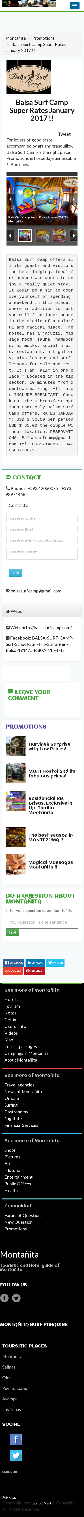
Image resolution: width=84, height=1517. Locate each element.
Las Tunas (11, 1409)
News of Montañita (23, 1091)
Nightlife (13, 1118)
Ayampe (10, 1398)
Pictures (12, 1156)
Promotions (26, 727)
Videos (11, 1033)
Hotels (11, 999)
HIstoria (12, 1170)
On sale (11, 1098)
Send (15, 573)
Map (8, 1039)
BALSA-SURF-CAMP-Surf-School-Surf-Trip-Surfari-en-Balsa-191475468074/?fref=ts (40, 644)
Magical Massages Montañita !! (50, 865)
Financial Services (21, 1125)
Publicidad (9, 1497)
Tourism (12, 1006)
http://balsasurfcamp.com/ (47, 627)
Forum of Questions (23, 1215)
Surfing (11, 1105)
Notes (10, 1012)
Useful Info (15, 1026)
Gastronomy (16, 1111)
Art (7, 1163)
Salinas (8, 1366)
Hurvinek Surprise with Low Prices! (49, 746)
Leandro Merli (41, 1503)
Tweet (64, 134)
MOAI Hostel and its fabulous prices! (52, 774)
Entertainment (18, 1177)
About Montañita (20, 1059)
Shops (10, 1150)
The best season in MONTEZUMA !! (50, 837)
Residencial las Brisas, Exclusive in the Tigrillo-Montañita (50, 805)
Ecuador (9, 1472)
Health (11, 1190)
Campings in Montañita (26, 1053)
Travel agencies (19, 1084)
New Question (18, 1222)
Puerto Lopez (15, 1388)
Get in (10, 1019)
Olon (7, 1377)
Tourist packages (20, 1046)
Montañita (47, 990)
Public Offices (17, 1183)
